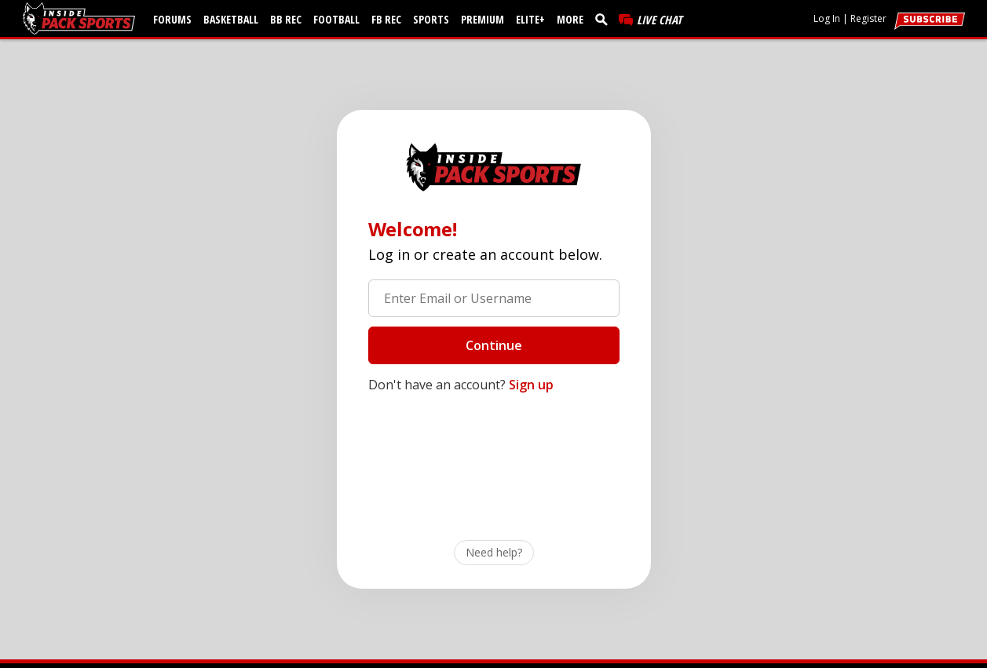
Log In (826, 18)
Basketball (230, 19)
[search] (604, 19)
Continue (494, 345)
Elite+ (530, 19)
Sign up (531, 384)
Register (868, 18)
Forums (172, 19)
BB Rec (286, 19)
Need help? (494, 552)
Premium (482, 19)
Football (336, 19)
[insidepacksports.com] (82, 18)
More (570, 19)
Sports (431, 19)
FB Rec (386, 19)
